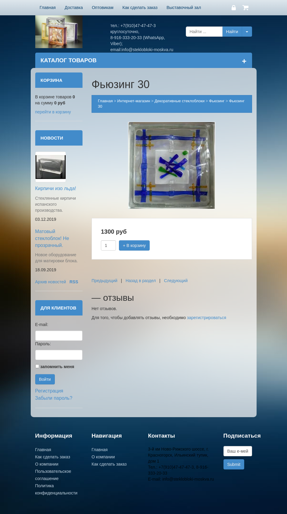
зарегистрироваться (206, 317)
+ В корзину (134, 245)
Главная (48, 7)
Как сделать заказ (140, 7)
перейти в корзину (53, 111)
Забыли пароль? (54, 398)
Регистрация (49, 390)
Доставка (74, 7)
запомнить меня (57, 366)
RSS (74, 281)
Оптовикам (103, 7)
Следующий (176, 280)
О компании (46, 464)
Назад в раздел (141, 280)
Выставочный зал (184, 7)
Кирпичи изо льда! (55, 188)
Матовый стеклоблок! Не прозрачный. (52, 238)
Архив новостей (50, 281)
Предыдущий (104, 280)
